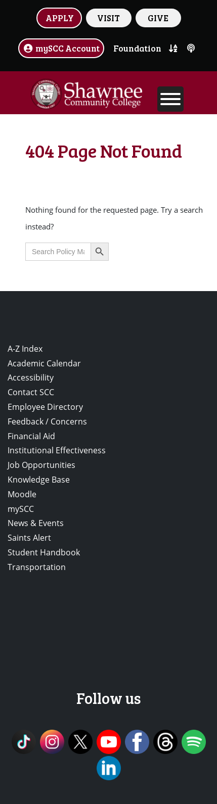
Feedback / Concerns (47, 421)
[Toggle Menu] (170, 99)
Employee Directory (45, 406)
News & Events (36, 523)
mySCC (21, 508)
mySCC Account (61, 48)
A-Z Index (25, 348)
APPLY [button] (60, 18)
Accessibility (31, 377)
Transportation (37, 567)
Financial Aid (31, 436)
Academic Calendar (44, 363)
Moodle (22, 494)
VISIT (108, 18)
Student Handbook (44, 552)
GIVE (158, 18)
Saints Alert (29, 537)
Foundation (137, 48)
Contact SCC (31, 392)
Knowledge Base (39, 479)
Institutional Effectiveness (57, 450)
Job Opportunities (41, 464)
